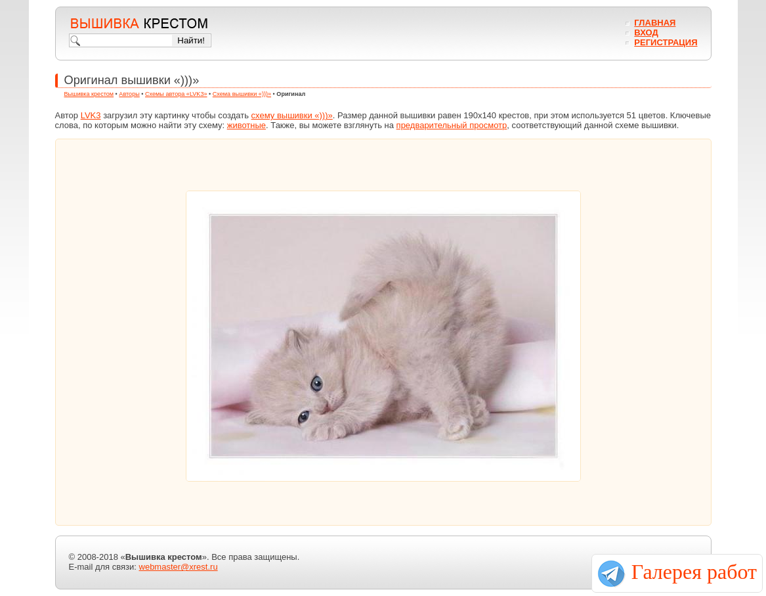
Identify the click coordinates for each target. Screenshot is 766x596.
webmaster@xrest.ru (178, 567)
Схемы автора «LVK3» (176, 94)
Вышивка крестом (89, 94)
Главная (654, 23)
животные (246, 125)
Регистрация (665, 42)
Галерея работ (694, 572)
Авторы (129, 94)
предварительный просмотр (451, 125)
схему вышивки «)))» (292, 115)
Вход (646, 32)
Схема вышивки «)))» (242, 94)
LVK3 (91, 115)
